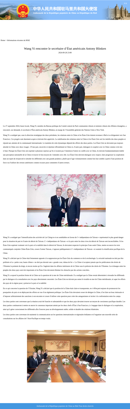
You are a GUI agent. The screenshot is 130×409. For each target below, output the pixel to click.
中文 (125, 3)
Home (3, 40)
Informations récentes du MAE (18, 40)
